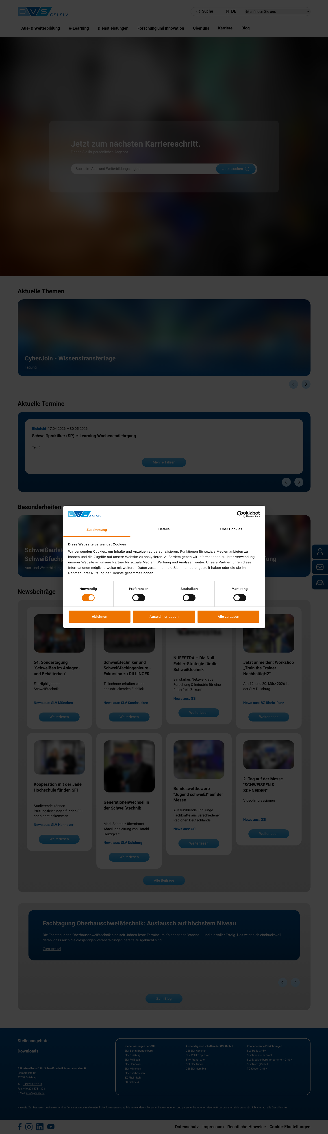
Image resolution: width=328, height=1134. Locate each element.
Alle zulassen (228, 616)
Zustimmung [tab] (97, 530)
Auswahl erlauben (164, 616)
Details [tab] (164, 529)
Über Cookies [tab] (231, 529)
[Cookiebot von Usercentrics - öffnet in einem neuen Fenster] (240, 514)
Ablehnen (99, 616)
